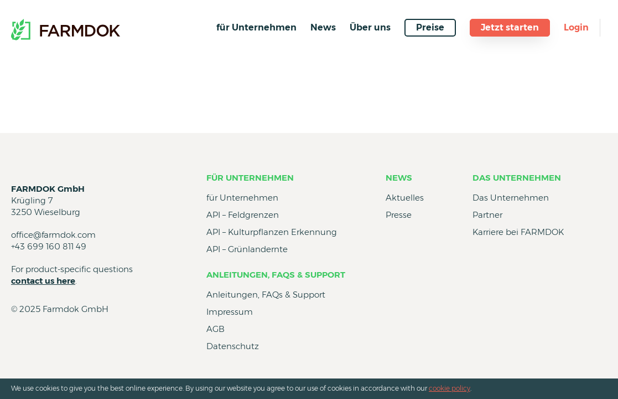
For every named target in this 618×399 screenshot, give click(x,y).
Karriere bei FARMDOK (518, 232)
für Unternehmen (256, 27)
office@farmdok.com (53, 234)
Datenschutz (232, 346)
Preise (430, 27)
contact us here (43, 280)
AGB (215, 329)
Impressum (229, 311)
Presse (399, 214)
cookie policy (449, 388)
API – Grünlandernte (247, 249)
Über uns (370, 27)
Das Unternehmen (516, 177)
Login (576, 27)
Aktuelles (405, 197)
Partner (487, 214)
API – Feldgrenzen (242, 214)
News (323, 27)
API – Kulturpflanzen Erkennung (271, 232)
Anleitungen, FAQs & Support (275, 274)
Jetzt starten (510, 27)
